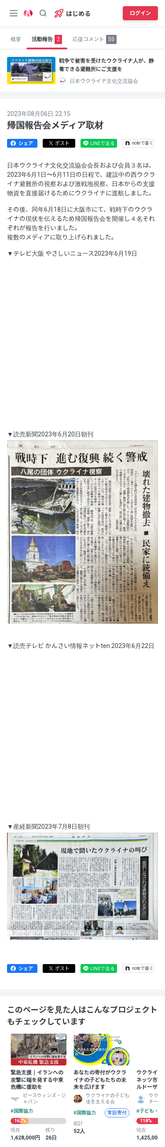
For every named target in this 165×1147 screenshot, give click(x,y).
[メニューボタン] (13, 13)
